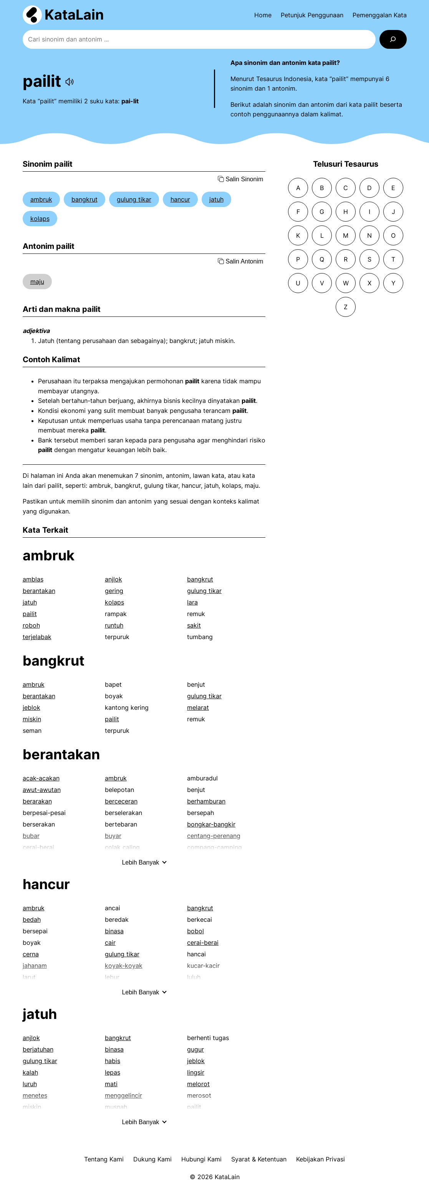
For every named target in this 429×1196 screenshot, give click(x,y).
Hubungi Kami (201, 1159)
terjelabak (37, 637)
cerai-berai (203, 942)
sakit (194, 625)
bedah (32, 919)
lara (192, 602)
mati (111, 1084)
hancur (180, 199)
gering (114, 591)
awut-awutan (42, 789)
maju (37, 281)
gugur (195, 1049)
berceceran (121, 801)
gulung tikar (134, 199)
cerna (31, 954)
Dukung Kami (152, 1159)
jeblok (31, 707)
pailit (30, 614)
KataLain (74, 14)
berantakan (39, 591)
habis (112, 1061)
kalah (30, 1072)
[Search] (393, 39)
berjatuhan (38, 1049)
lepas (112, 1072)
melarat (198, 707)
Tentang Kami (104, 1159)
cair (110, 942)
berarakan (37, 801)
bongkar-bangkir (211, 824)
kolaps (40, 218)
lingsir (195, 1072)
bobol (195, 931)
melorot (198, 1084)
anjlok (113, 579)
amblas (33, 579)
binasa (114, 931)
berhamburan (206, 801)
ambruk (41, 199)
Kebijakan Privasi (320, 1159)
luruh (30, 1084)
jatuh (216, 199)
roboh (31, 625)
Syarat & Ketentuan (259, 1159)
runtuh (114, 625)
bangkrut (84, 199)
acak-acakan (41, 778)
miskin (32, 719)
